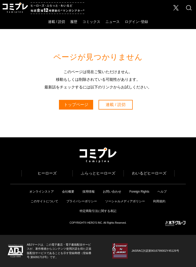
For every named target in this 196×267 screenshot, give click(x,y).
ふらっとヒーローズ (98, 173)
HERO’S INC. (95, 222)
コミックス (91, 22)
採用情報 (88, 191)
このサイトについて (44, 201)
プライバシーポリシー (81, 201)
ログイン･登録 (136, 22)
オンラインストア (41, 191)
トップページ (76, 104)
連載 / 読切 (56, 22)
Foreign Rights (139, 191)
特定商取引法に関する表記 (98, 211)
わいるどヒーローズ (149, 173)
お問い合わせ (112, 191)
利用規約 (159, 201)
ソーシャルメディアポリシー (125, 201)
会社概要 (68, 191)
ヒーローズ (47, 173)
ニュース (112, 22)
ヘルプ (162, 191)
